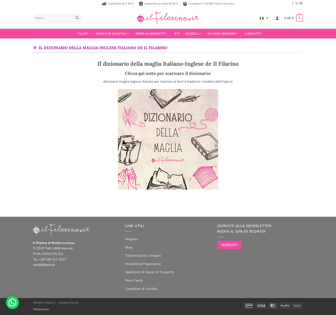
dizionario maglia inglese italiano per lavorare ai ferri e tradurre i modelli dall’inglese (168, 81)
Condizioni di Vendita (141, 288)
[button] (277, 18)
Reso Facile (134, 280)
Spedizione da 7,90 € (118, 3)
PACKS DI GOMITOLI (113, 34)
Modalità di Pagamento (143, 264)
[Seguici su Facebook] (292, 3)
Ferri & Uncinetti (152, 34)
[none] (263, 18)
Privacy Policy (44, 302)
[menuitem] (263, 18)
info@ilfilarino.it (44, 265)
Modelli (193, 34)
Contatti (253, 34)
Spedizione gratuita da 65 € (158, 3)
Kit (177, 34)
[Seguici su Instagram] (297, 3)
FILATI (84, 34)
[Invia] (77, 18)
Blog (128, 247)
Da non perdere (223, 34)
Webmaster (41, 309)
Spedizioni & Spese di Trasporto (149, 272)
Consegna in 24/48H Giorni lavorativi (208, 4)
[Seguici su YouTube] (301, 3)
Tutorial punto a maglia (143, 255)
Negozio (131, 239)
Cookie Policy (68, 302)
